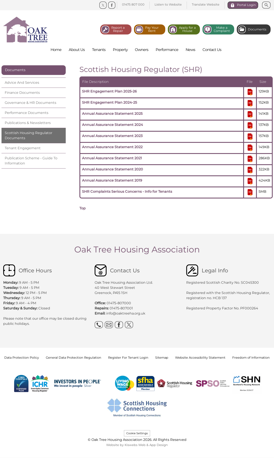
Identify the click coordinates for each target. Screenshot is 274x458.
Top (82, 208)
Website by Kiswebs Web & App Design (137, 445)
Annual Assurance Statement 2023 (112, 136)
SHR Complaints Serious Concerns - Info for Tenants (127, 191)
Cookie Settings (137, 433)
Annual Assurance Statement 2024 (112, 125)
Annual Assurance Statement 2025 (112, 114)
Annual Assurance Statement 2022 (112, 147)
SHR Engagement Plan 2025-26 (109, 91)
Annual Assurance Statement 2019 (112, 180)
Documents (15, 70)
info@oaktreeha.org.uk (125, 313)
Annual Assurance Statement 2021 (112, 158)
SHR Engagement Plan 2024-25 (109, 102)
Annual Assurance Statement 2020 (112, 169)
